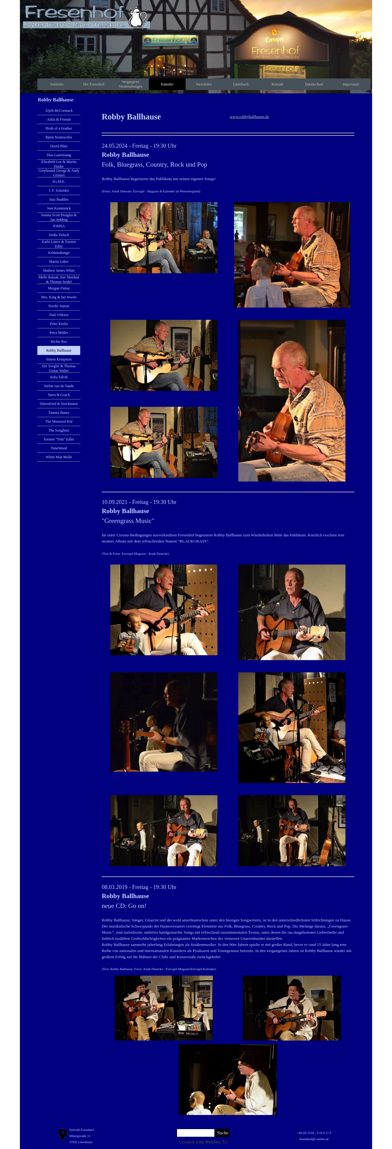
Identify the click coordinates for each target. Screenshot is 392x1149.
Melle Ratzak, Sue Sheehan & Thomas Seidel (59, 279)
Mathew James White (59, 270)
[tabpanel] (164, 117)
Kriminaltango (59, 253)
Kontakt (278, 84)
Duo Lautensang (59, 155)
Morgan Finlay (59, 288)
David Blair (58, 146)
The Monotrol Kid (58, 421)
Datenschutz (314, 84)
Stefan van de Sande (59, 386)
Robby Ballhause (58, 350)
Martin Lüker (59, 261)
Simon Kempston (59, 359)
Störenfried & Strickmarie (59, 404)
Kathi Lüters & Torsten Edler (59, 244)
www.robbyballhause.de (249, 116)
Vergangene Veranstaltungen (130, 84)
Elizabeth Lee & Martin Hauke (58, 164)
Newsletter (204, 84)
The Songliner (58, 430)
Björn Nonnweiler (59, 137)
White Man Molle (59, 457)
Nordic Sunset (58, 306)
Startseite (57, 84)
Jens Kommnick (59, 208)
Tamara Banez (59, 412)
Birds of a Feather (59, 128)
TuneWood (59, 448)
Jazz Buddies (59, 199)
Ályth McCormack (59, 110)
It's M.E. (59, 182)
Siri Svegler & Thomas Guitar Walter (59, 368)
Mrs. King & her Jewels (59, 297)
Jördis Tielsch (59, 235)
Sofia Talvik (59, 377)
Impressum (351, 84)
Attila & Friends (59, 119)
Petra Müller (59, 333)
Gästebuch (241, 84)
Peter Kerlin (59, 324)
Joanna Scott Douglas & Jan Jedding (59, 217)
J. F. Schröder (59, 190)
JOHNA (59, 226)
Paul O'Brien (58, 315)
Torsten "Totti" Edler (58, 439)
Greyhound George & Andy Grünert (59, 172)
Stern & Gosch (59, 395)
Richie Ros (59, 341)
